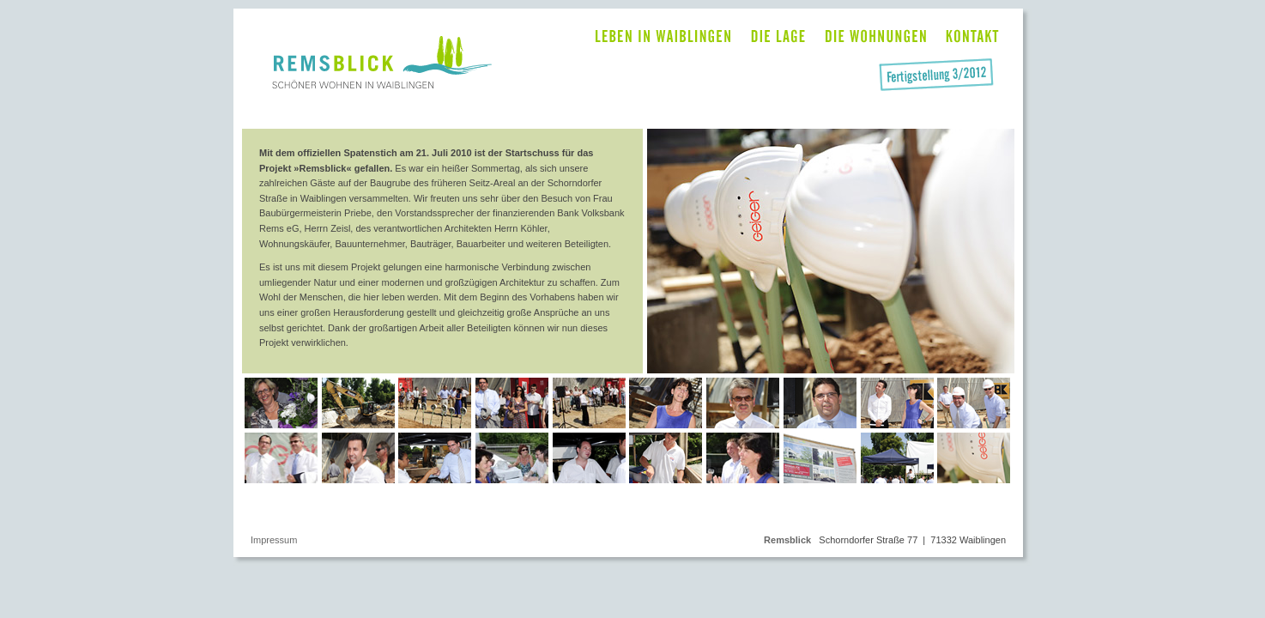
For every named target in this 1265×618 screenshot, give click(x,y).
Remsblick (787, 540)
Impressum (274, 540)
